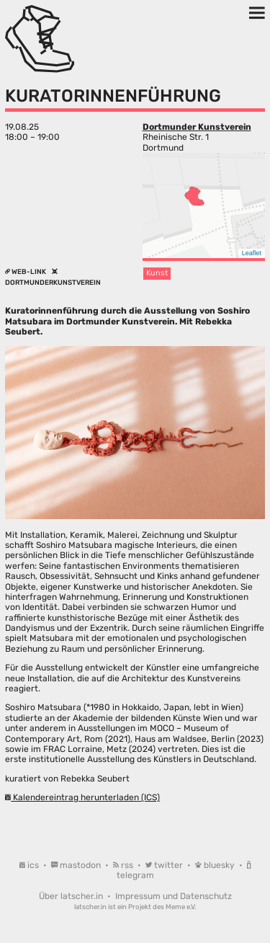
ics (30, 865)
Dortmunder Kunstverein (197, 127)
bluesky (216, 865)
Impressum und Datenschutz (173, 896)
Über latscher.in (72, 896)
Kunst (157, 273)
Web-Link (26, 271)
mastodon (77, 865)
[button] (194, 196)
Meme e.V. (181, 907)
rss (124, 865)
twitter (165, 865)
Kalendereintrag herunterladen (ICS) (82, 797)
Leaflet (251, 253)
